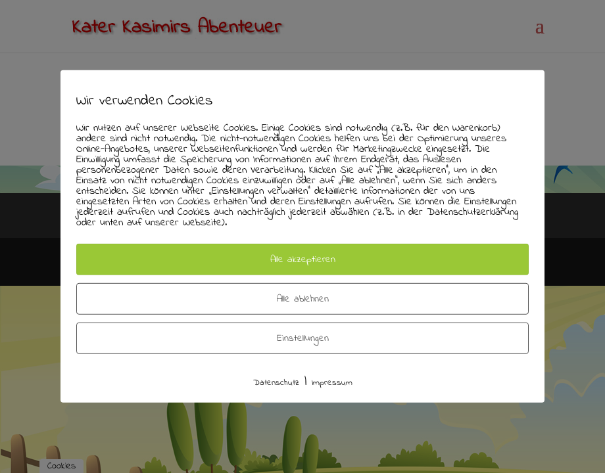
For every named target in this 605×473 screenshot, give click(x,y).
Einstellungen (303, 338)
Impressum (332, 382)
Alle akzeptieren (302, 259)
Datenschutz (276, 382)
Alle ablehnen (303, 299)
